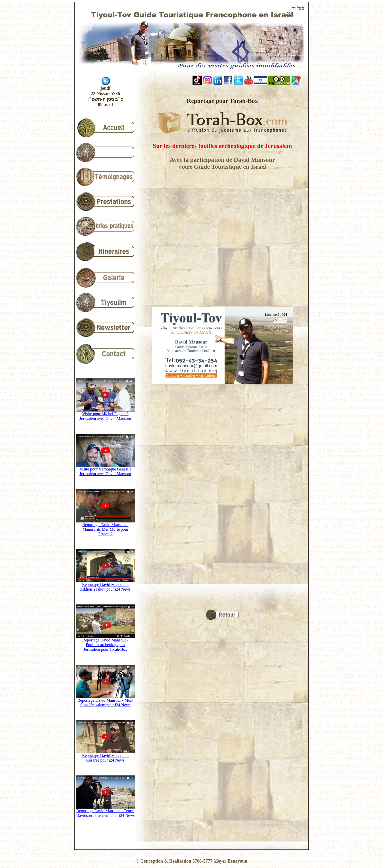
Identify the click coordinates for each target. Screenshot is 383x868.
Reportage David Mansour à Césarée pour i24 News (105, 756)
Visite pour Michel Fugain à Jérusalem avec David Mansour (105, 414)
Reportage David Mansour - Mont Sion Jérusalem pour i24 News (105, 700)
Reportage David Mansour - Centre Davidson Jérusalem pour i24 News (105, 811)
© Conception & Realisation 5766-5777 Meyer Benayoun (191, 861)
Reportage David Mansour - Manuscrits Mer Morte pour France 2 (105, 527)
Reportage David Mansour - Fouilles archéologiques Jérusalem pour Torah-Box (105, 643)
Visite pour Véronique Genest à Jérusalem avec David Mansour (105, 469)
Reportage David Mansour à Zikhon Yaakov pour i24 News (105, 585)
